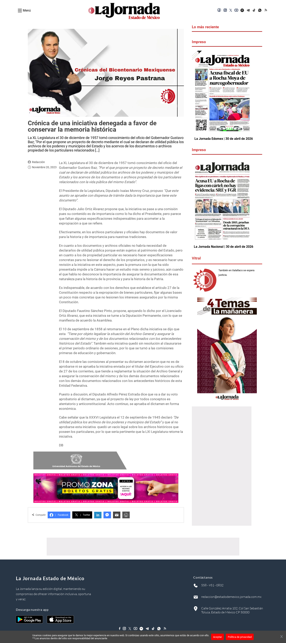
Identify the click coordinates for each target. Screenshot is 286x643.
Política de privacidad (240, 636)
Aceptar (217, 636)
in (97, 515)
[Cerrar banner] (281, 637)
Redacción (38, 162)
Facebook (59, 515)
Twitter (82, 515)
